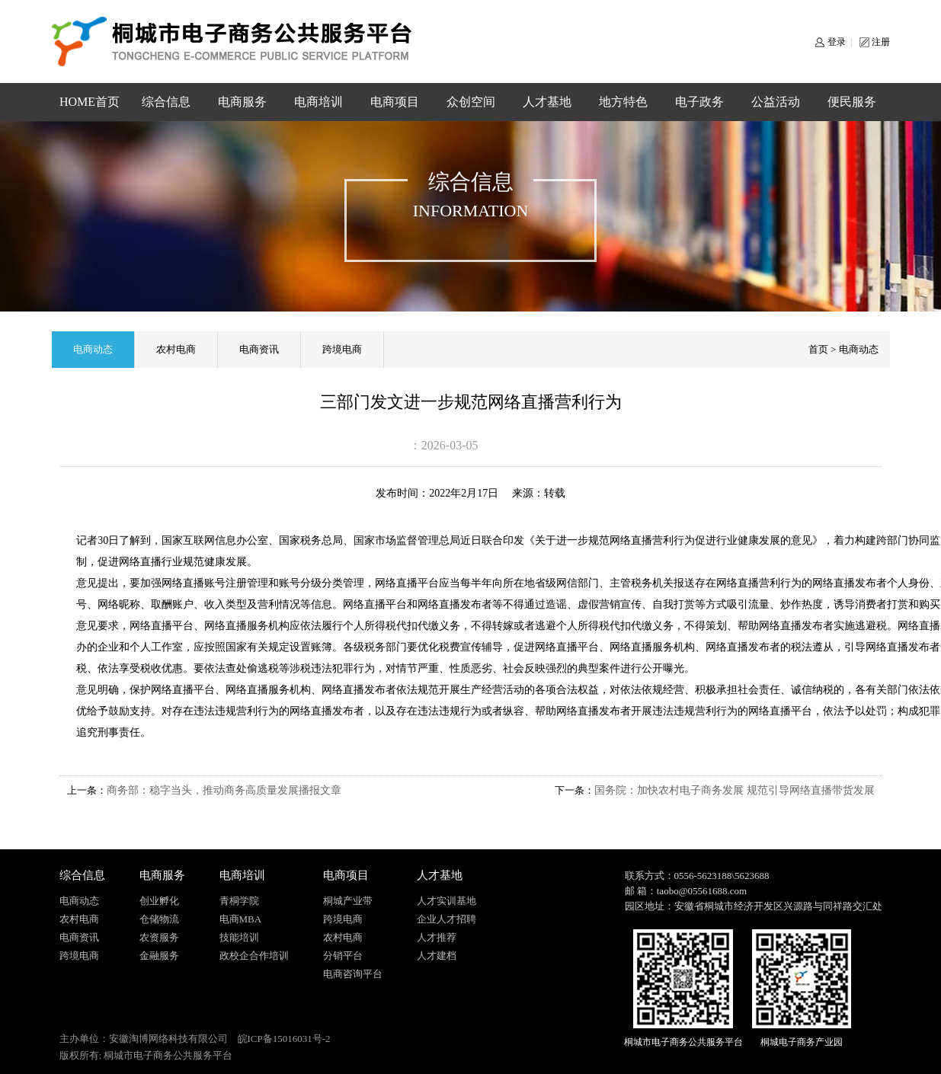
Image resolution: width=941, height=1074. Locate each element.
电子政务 (699, 101)
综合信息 (166, 101)
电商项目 (394, 101)
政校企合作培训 (254, 955)
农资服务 (159, 937)
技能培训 (239, 937)
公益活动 (775, 101)
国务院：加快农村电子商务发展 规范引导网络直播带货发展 (734, 790)
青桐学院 (239, 900)
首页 (818, 349)
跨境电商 (342, 349)
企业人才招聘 (446, 919)
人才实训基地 (446, 900)
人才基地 (547, 101)
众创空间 (470, 101)
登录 (836, 42)
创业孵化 (159, 900)
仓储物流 (159, 919)
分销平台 (343, 955)
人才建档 (436, 955)
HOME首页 (89, 101)
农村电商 (176, 349)
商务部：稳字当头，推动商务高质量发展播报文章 (224, 790)
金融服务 (159, 955)
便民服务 (851, 101)
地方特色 (623, 101)
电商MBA (240, 919)
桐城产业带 (348, 900)
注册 (881, 42)
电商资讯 (259, 349)
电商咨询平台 (352, 974)
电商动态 (93, 349)
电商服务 (242, 101)
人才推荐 (436, 937)
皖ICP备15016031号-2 (284, 1038)
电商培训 (318, 101)
